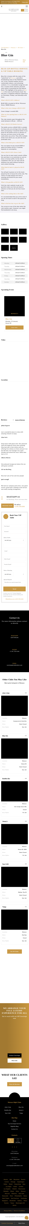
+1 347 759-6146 (19, 506)
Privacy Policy (8, 1210)
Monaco (13, 47)
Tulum (12, 1203)
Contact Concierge (14, 1055)
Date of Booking (8, 570)
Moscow (7, 1193)
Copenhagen (20, 1181)
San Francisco (15, 1198)
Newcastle (5, 1196)
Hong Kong (17, 1184)
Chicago (13, 1181)
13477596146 (14, 637)
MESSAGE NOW (7, 505)
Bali (11, 1179)
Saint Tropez (5, 1198)
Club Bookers (5, 47)
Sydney (20, 1200)
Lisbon (15, 1186)
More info (25, 2)
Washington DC (20, 1203)
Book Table (15, 327)
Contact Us (14, 1129)
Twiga (4, 907)
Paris (11, 1196)
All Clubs (20, 47)
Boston (23, 1179)
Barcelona (16, 1179)
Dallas (5, 1184)
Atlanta (6, 1179)
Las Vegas (8, 1186)
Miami (12, 1191)
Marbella (6, 1191)
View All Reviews (14, 1084)
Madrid (14, 1189)
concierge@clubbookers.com (14, 665)
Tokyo (25, 1200)
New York (21, 1193)
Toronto (6, 1203)
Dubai (10, 1184)
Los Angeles (7, 1189)
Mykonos (14, 1193)
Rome (25, 1196)
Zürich (14, 1205)
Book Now (22, 1223)
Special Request (8, 579)
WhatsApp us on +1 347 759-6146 (14, 599)
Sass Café (5, 864)
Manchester (21, 1189)
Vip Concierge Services (14, 1123)
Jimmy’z (5, 821)
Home (14, 1121)
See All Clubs (14, 951)
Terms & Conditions (19, 1210)
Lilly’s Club (5, 693)
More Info (14, 1060)
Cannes (7, 1181)
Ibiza (24, 1184)
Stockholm (13, 1200)
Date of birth (7, 537)
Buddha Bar (6, 778)
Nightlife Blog (14, 1126)
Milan (17, 1191)
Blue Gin (5, 736)
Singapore (5, 1200)
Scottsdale (24, 1198)
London (21, 1186)
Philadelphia (18, 1196)
